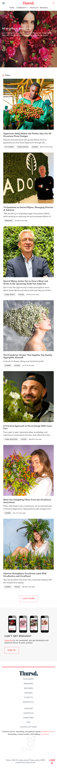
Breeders (28, 684)
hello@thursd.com (48, 731)
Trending (44, 8)
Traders (28, 693)
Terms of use (30, 762)
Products (34, 8)
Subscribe (8, 640)
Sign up (12, 650)
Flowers (35, 147)
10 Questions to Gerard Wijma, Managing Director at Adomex (28, 208)
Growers (28, 688)
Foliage (21, 294)
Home (11, 8)
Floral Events (10, 294)
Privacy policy (34, 760)
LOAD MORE (28, 599)
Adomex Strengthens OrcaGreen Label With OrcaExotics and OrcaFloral (25, 575)
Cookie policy (23, 760)
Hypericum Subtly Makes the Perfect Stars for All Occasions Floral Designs (27, 135)
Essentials (28, 702)
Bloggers (28, 679)
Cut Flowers (9, 147)
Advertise (28, 713)
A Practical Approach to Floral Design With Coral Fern (27, 427)
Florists (28, 697)
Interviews (8, 220)
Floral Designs (22, 147)
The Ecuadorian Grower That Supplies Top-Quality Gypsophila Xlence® (27, 356)
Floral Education (11, 439)
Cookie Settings (28, 727)
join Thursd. (45, 734)
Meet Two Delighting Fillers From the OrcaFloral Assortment (27, 501)
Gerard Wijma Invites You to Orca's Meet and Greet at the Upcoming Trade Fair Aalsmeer (25, 282)
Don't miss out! (14, 44)
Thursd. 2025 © (11, 760)
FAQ (28, 722)
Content (28, 708)
